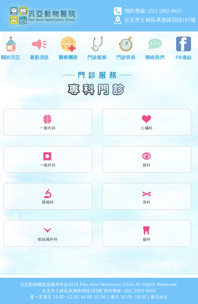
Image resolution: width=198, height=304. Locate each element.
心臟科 (147, 128)
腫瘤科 (48, 202)
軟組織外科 (48, 239)
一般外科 (48, 165)
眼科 (147, 165)
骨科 (147, 202)
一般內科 (48, 128)
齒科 (147, 239)
